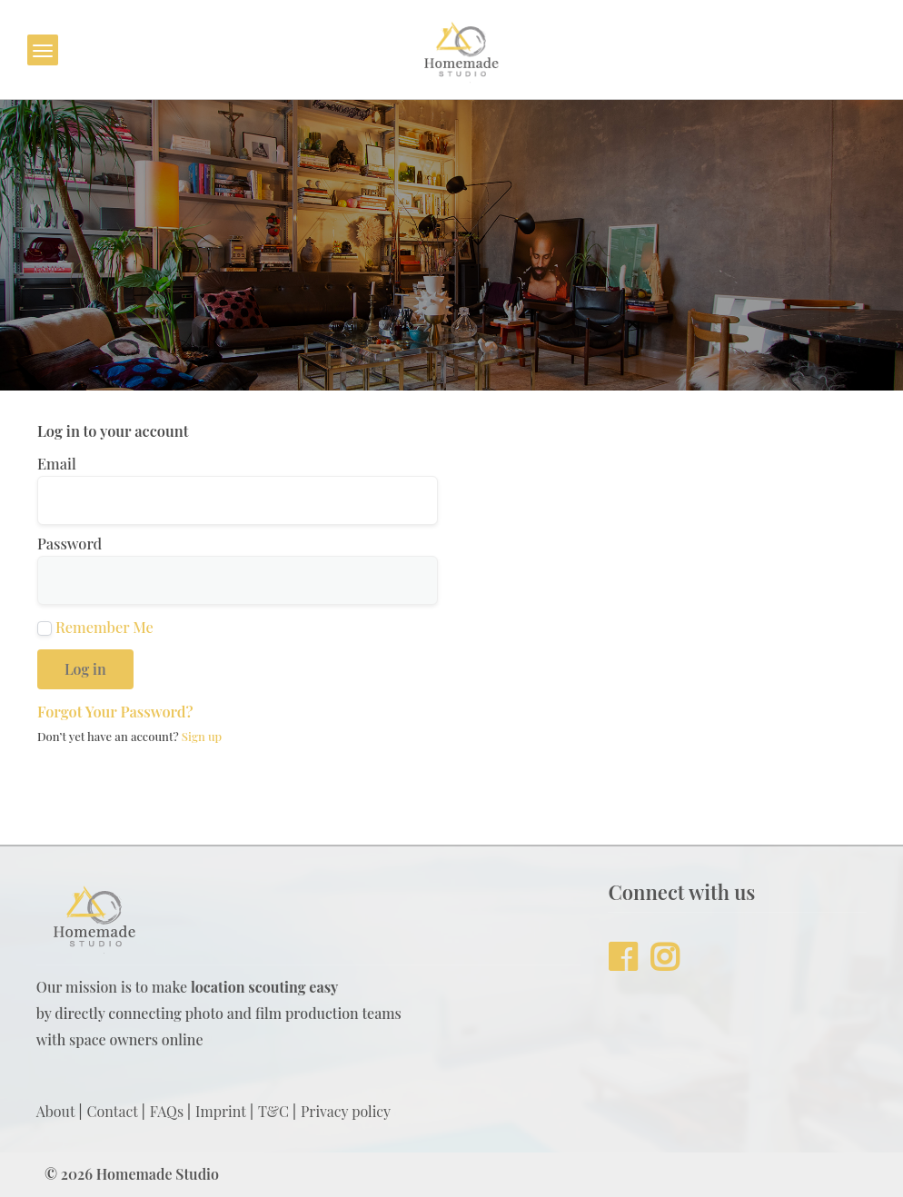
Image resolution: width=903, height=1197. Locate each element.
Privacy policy (346, 1111)
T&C (273, 1111)
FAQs (167, 1111)
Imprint (220, 1111)
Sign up (202, 736)
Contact (112, 1111)
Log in (85, 668)
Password (69, 543)
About (55, 1111)
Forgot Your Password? (115, 711)
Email (56, 463)
